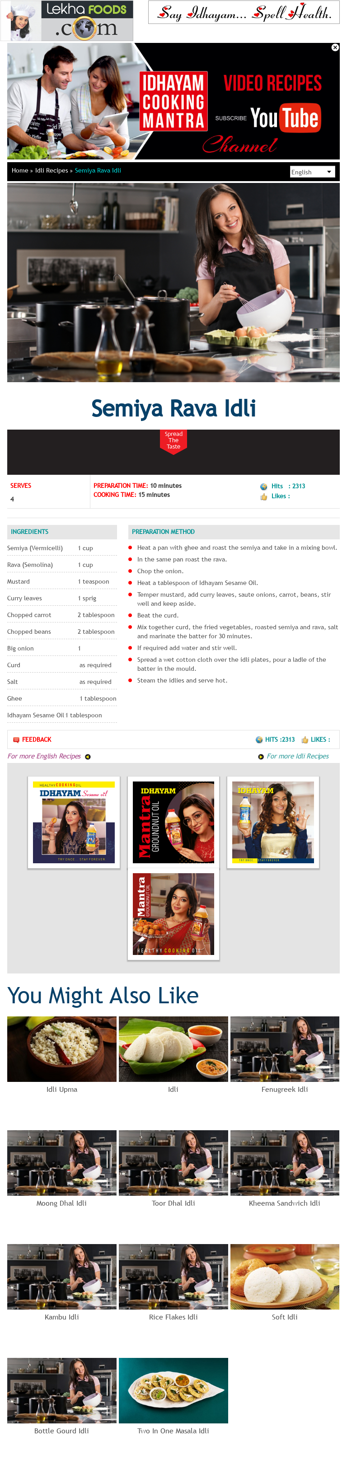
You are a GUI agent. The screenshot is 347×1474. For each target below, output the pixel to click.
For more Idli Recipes (293, 755)
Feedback (31, 739)
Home (22, 170)
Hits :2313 (275, 739)
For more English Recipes (49, 755)
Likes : (315, 739)
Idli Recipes (54, 170)
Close (335, 47)
